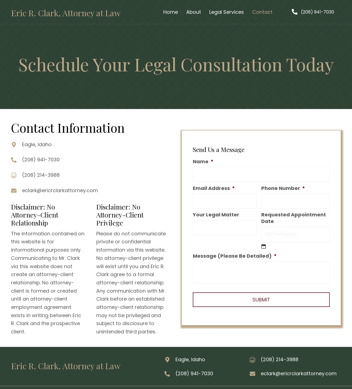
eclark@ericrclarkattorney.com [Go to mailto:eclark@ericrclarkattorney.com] (60, 190)
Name (203, 163)
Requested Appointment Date (293, 217)
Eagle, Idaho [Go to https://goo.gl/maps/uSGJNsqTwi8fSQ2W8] (37, 144)
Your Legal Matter (216, 214)
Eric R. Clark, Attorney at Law (65, 12)
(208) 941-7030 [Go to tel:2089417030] (41, 159)
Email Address (214, 189)
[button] (313, 12)
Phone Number (283, 189)
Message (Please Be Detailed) (235, 254)
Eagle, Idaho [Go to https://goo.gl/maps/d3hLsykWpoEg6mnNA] (190, 359)
